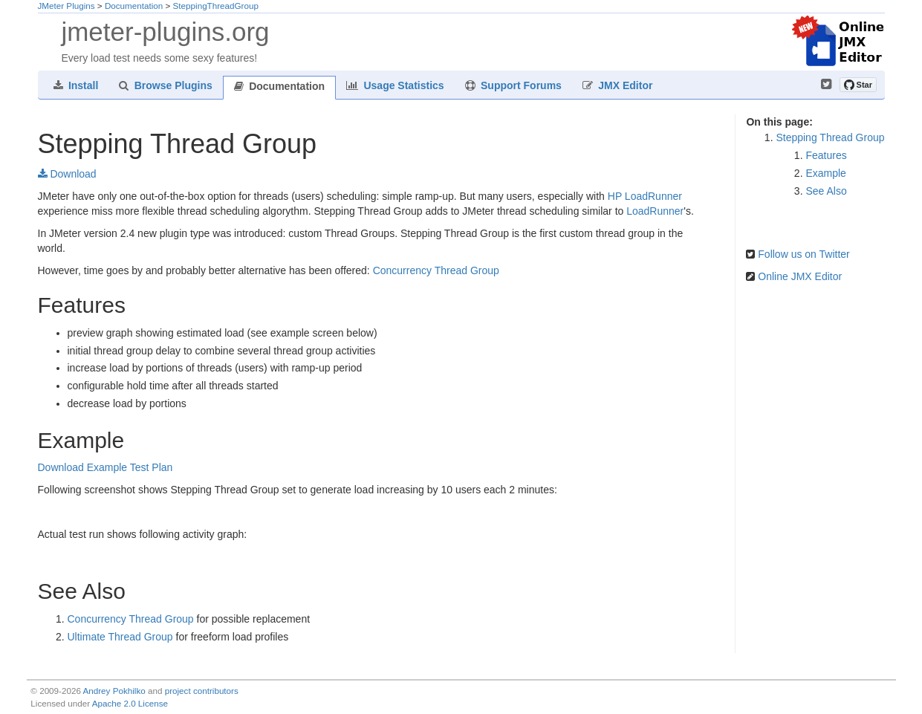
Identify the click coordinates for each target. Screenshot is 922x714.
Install (76, 85)
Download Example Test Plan (105, 467)
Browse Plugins (165, 85)
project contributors (201, 690)
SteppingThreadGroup (216, 5)
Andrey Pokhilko (114, 690)
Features (825, 155)
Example (825, 173)
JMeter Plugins (66, 5)
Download (67, 174)
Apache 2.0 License (130, 703)
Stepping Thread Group (830, 137)
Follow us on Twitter (803, 254)
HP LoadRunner (645, 196)
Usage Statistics (395, 85)
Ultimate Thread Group (120, 637)
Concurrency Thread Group (436, 270)
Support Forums (513, 85)
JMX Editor (617, 85)
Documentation (134, 5)
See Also (825, 191)
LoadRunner (655, 211)
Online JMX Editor (800, 276)
